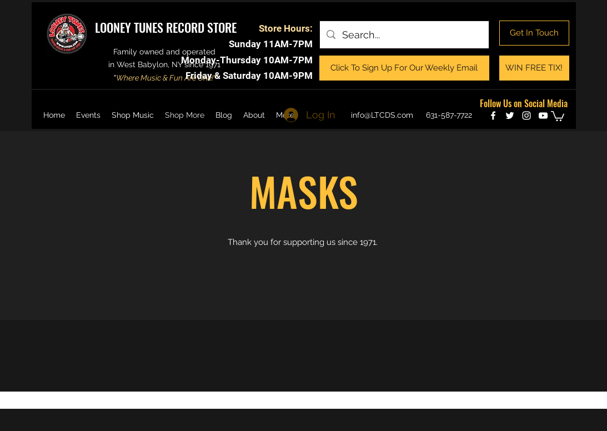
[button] (557, 115)
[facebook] (493, 115)
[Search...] (403, 34)
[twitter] (509, 115)
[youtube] (543, 115)
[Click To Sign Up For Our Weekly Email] (404, 68)
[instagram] (526, 115)
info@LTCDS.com (382, 115)
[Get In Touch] (534, 33)
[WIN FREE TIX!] (534, 68)
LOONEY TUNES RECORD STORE (166, 27)
